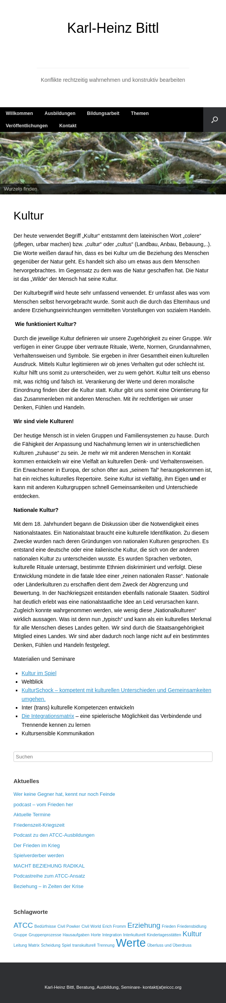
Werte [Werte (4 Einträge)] (131, 942)
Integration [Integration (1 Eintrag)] (111, 934)
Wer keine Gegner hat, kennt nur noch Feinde (64, 794)
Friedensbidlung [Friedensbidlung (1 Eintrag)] (191, 926)
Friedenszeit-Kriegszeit (38, 825)
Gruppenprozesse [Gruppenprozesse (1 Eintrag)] (45, 934)
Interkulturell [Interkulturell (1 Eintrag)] (134, 934)
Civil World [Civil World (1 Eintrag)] (91, 926)
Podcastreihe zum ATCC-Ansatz (49, 876)
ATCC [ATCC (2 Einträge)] (23, 925)
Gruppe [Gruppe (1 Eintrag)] (20, 934)
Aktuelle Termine (32, 814)
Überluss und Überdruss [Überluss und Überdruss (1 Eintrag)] (169, 945)
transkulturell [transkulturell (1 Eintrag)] (84, 945)
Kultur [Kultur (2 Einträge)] (192, 934)
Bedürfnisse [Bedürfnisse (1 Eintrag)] (45, 926)
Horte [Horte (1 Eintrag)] (96, 934)
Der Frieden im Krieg (36, 845)
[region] (113, 163)
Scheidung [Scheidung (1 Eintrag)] (50, 945)
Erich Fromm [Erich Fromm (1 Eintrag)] (114, 926)
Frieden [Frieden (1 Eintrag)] (169, 926)
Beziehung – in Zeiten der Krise (48, 886)
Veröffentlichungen (27, 125)
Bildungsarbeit (103, 113)
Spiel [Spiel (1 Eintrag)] (66, 945)
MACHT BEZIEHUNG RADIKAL (49, 866)
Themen (140, 113)
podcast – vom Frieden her (43, 804)
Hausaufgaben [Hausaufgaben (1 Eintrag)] (76, 934)
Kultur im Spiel (39, 673)
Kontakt (68, 125)
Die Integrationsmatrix (48, 716)
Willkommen (19, 113)
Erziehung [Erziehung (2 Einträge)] (143, 925)
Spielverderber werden (38, 855)
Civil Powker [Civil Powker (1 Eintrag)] (68, 926)
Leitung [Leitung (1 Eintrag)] (20, 945)
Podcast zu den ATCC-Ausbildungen (53, 835)
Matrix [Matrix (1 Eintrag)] (34, 945)
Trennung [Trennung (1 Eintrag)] (106, 945)
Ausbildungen (60, 113)
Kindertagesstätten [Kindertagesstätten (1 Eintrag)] (164, 934)
